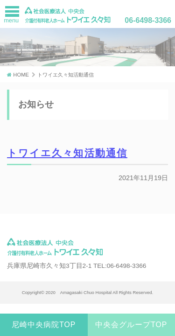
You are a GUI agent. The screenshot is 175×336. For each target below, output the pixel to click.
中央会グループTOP (131, 325)
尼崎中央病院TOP (44, 325)
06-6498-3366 (148, 20)
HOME (21, 74)
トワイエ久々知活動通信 (67, 152)
